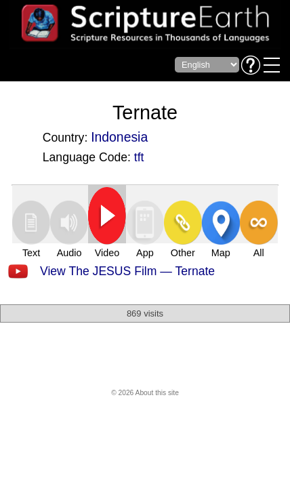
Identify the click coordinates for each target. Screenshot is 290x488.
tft (139, 157)
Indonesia (119, 136)
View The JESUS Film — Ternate (127, 271)
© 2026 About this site (145, 392)
